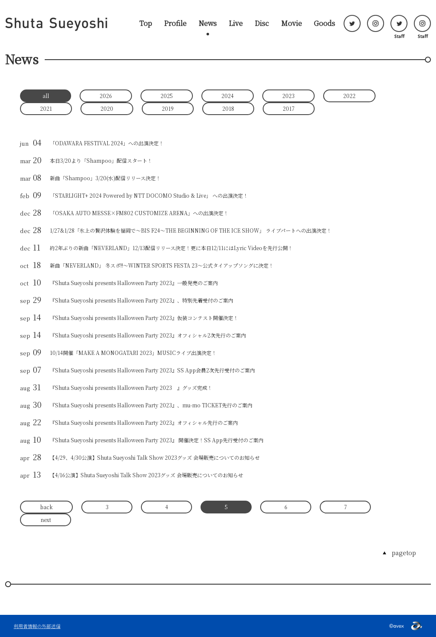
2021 (46, 108)
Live (236, 23)
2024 (227, 95)
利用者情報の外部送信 (37, 625)
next (45, 519)
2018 (228, 108)
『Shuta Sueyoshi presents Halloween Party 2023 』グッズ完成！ (131, 387)
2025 (167, 95)
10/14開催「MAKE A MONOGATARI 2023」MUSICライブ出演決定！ (133, 352)
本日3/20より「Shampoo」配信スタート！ (101, 160)
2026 (106, 95)
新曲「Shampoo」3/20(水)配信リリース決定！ (105, 178)
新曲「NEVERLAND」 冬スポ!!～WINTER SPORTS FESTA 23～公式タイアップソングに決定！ (162, 265)
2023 (288, 95)
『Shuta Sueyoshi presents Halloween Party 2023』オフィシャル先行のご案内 (144, 422)
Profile (175, 23)
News (207, 23)
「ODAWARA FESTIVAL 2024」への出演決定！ (107, 143)
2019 (168, 108)
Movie (291, 23)
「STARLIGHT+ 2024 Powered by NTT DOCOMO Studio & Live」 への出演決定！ (149, 195)
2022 (349, 95)
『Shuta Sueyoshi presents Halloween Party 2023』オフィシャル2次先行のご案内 (148, 335)
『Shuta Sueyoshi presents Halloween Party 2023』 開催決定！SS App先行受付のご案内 (157, 440)
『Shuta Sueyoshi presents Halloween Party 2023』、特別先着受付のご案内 (141, 300)
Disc (262, 23)
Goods (324, 23)
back (46, 506)
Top (145, 23)
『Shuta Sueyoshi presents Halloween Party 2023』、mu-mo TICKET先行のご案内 (151, 405)
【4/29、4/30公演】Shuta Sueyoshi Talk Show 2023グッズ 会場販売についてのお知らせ (155, 457)
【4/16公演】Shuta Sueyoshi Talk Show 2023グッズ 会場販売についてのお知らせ (146, 474)
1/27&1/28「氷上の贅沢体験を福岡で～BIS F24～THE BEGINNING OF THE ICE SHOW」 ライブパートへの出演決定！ (191, 230)
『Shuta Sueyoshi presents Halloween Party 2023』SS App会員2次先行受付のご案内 (152, 370)
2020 (106, 108)
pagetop (404, 553)
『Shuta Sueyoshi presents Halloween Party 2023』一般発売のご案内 (134, 282)
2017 (289, 108)
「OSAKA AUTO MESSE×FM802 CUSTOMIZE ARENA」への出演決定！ (139, 212)
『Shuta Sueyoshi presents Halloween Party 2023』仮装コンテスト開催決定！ (144, 317)
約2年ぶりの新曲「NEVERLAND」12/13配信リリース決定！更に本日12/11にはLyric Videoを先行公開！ (171, 247)
